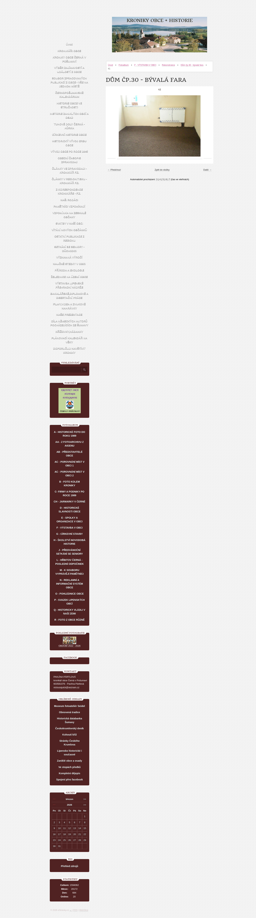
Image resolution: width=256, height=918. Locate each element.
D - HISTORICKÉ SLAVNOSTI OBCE (69, 509)
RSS (75, 910)
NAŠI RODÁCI (69, 199)
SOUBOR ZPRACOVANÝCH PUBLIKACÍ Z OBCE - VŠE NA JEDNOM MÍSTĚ (69, 82)
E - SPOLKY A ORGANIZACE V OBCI (69, 519)
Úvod (110, 65)
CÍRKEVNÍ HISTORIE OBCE (69, 134)
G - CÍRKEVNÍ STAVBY (69, 533)
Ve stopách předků (69, 767)
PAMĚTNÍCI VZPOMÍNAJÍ (69, 206)
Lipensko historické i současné (69, 752)
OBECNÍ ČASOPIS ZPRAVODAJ (69, 159)
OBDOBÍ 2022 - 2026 (69, 645)
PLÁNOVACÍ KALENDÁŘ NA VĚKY (69, 339)
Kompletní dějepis (69, 773)
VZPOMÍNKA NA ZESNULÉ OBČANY (69, 214)
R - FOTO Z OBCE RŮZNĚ (69, 619)
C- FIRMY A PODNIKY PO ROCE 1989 (69, 493)
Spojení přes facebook (69, 779)
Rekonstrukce (168, 65)
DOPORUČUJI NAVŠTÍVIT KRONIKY (69, 350)
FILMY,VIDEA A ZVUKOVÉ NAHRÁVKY (69, 306)
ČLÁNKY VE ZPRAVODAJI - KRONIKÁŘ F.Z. (69, 170)
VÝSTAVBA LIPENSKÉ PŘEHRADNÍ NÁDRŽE (69, 285)
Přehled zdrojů (69, 866)
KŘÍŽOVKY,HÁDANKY (69, 331)
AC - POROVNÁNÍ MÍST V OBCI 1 (69, 463)
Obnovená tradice (69, 712)
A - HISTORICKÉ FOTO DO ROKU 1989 (69, 434)
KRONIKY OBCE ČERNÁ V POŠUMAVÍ (69, 59)
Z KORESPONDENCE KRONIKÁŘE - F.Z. (69, 191)
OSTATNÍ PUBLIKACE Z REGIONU (69, 238)
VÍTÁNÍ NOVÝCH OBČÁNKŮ (69, 229)
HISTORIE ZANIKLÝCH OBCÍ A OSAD (69, 115)
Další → (207, 169)
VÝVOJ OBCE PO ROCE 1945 (69, 151)
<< (54, 799)
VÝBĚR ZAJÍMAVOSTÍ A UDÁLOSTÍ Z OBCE (69, 69)
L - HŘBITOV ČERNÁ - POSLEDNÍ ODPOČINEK (69, 562)
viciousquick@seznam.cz (66, 687)
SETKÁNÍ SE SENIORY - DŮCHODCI (69, 248)
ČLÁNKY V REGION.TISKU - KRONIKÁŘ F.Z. (69, 180)
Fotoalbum (124, 65)
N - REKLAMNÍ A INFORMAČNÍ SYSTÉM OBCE (69, 584)
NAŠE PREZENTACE (69, 314)
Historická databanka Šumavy (69, 720)
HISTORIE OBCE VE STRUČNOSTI (69, 105)
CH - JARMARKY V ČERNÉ (69, 501)
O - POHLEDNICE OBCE (69, 593)
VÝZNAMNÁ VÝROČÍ (69, 257)
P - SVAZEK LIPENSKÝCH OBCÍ (69, 602)
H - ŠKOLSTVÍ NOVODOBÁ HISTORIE (70, 542)
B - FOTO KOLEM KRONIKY (69, 483)
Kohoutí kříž (69, 734)
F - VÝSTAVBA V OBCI (145, 65)
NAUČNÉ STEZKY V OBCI (69, 263)
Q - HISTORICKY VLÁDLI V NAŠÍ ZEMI (69, 611)
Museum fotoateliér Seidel (69, 706)
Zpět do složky (162, 169)
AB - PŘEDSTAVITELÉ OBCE (70, 453)
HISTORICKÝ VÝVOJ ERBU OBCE (69, 142)
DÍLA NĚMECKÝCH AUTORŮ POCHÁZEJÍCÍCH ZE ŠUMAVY (69, 323)
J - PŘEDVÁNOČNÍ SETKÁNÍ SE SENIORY (69, 552)
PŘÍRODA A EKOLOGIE (69, 270)
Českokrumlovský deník (69, 728)
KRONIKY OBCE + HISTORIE (160, 20)
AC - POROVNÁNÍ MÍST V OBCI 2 (69, 473)
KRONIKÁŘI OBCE (69, 50)
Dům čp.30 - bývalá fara (192, 65)
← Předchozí (114, 169)
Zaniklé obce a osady (69, 760)
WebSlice (83, 910)
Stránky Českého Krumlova (69, 742)
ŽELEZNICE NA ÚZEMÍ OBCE (69, 276)
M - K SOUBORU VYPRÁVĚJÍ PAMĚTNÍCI (69, 572)
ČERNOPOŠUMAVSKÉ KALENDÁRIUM (69, 94)
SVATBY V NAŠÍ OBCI (69, 223)
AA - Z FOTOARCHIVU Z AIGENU (69, 444)
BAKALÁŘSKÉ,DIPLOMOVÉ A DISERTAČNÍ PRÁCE (69, 295)
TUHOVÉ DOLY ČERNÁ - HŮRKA (69, 126)
